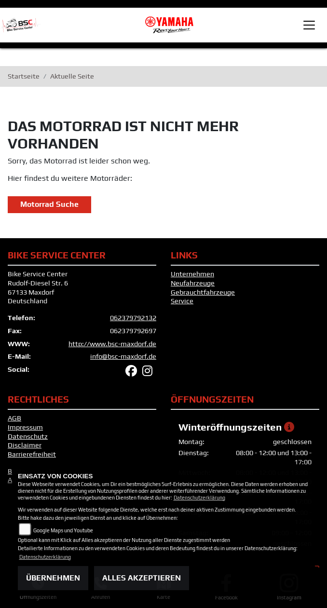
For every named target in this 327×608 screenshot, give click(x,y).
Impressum (25, 427)
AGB (14, 418)
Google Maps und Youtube (63, 530)
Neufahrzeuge (193, 283)
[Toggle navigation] (309, 25)
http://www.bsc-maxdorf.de (112, 344)
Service (182, 301)
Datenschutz (28, 436)
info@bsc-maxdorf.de (123, 356)
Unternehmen (192, 274)
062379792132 (133, 318)
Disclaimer (24, 445)
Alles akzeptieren (141, 577)
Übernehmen (53, 577)
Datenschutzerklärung (199, 497)
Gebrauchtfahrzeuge (203, 292)
